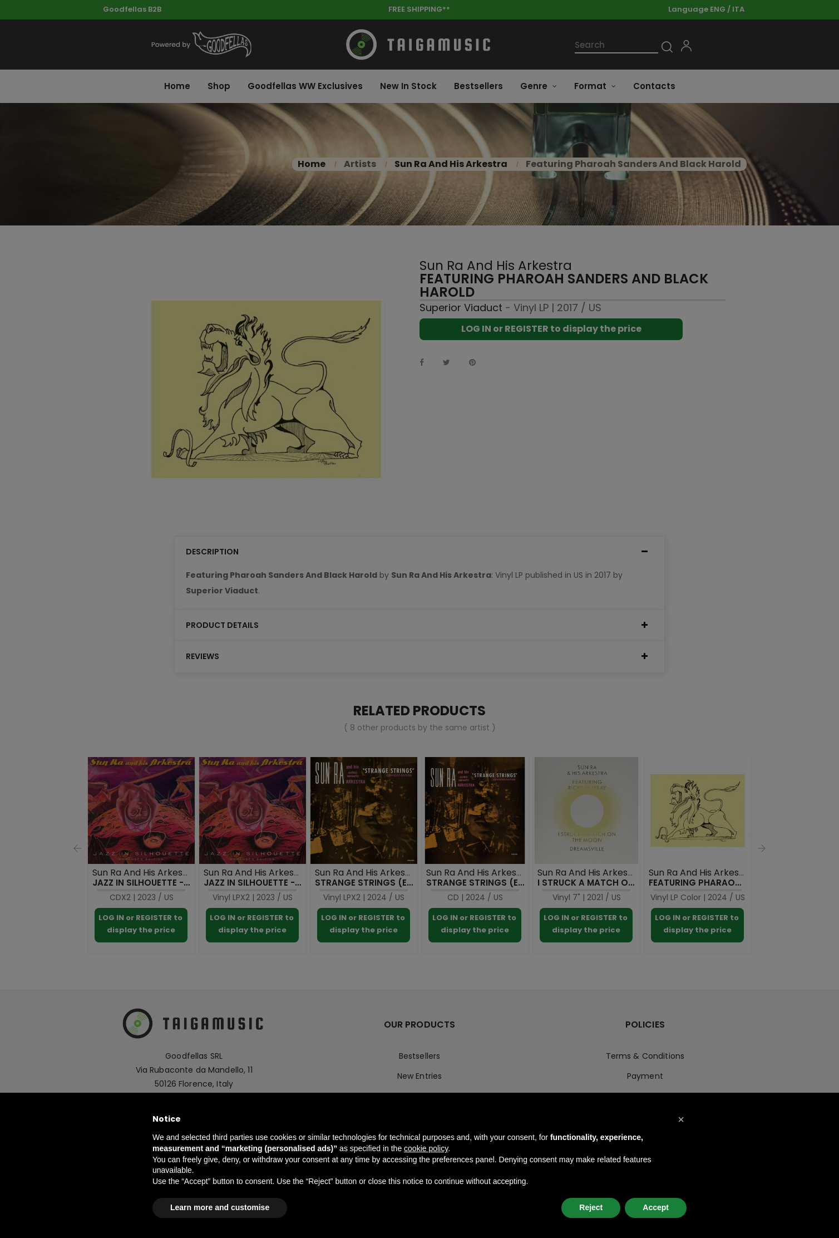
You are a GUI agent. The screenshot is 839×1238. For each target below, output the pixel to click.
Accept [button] (656, 1207)
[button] (681, 1119)
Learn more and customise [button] (219, 1207)
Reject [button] (591, 1207)
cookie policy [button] (426, 1148)
